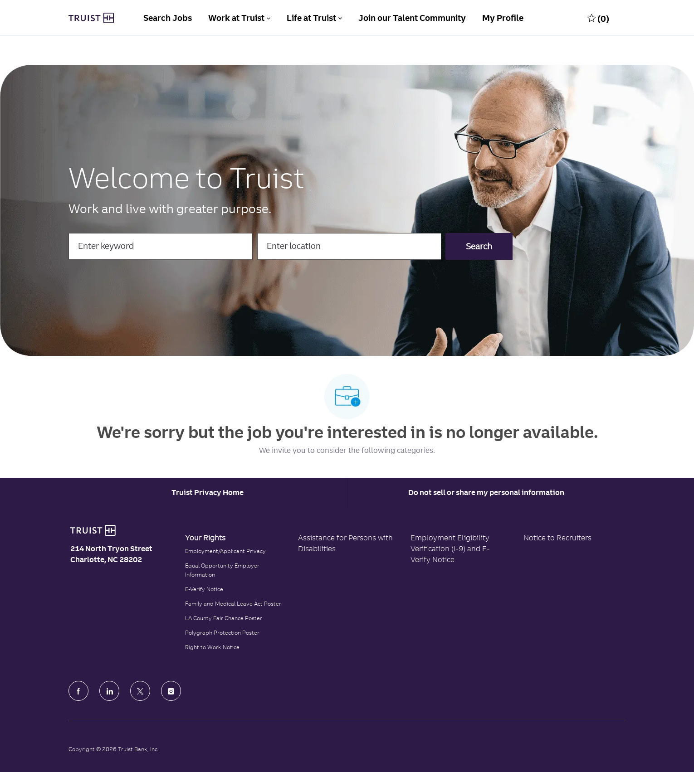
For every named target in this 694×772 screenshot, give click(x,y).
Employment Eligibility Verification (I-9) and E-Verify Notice (450, 548)
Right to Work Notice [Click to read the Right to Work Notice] (212, 647)
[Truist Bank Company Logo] (91, 18)
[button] (479, 246)
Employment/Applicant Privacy (225, 551)
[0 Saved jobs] (598, 18)
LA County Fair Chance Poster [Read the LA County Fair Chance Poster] (223, 618)
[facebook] (78, 691)
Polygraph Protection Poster (222, 632)
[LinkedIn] (109, 691)
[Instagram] (171, 691)
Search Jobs (167, 18)
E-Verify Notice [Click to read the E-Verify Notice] (204, 589)
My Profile (502, 18)
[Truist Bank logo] (93, 530)
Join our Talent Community (412, 18)
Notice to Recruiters (557, 537)
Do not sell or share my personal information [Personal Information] (486, 492)
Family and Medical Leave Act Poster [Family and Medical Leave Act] (233, 603)
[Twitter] (140, 691)
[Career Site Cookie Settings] (207, 492)
